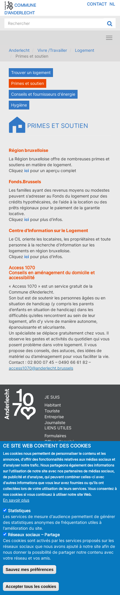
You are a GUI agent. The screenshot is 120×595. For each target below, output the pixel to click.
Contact (97, 3)
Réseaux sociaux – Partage (34, 534)
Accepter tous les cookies (31, 586)
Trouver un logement (31, 72)
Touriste (52, 410)
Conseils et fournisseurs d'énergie (43, 94)
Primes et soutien (27, 83)
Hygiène (19, 104)
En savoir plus (16, 500)
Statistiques (19, 510)
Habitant (52, 404)
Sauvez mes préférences (29, 569)
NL (112, 3)
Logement (84, 50)
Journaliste (54, 422)
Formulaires (55, 435)
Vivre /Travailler (52, 50)
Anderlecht (19, 50)
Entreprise (54, 416)
